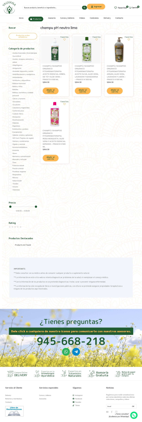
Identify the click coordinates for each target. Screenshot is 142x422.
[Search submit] (84, 8)
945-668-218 (71, 341)
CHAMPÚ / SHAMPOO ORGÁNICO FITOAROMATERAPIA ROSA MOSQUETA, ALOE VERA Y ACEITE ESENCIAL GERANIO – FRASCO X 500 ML (54, 138)
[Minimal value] (23, 207)
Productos (35, 19)
